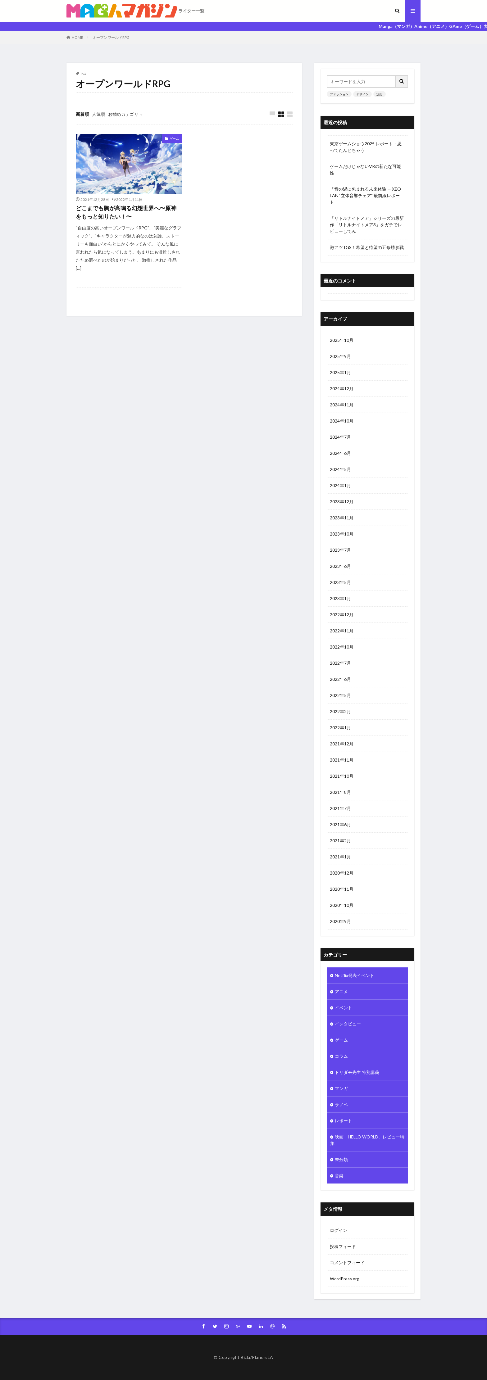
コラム (341, 1056)
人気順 (98, 114)
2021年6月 (340, 824)
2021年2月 (340, 840)
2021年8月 (340, 792)
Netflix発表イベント (354, 975)
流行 (379, 94)
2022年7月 (340, 663)
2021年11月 (341, 759)
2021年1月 (340, 856)
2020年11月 (341, 889)
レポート (343, 1120)
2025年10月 (341, 340)
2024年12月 (341, 388)
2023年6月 (340, 566)
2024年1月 (340, 485)
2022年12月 (341, 614)
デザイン (362, 94)
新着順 (82, 114)
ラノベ (341, 1104)
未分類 (341, 1159)
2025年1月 (340, 372)
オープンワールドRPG (111, 37)
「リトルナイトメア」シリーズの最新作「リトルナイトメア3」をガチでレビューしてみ (367, 224)
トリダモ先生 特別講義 (357, 1072)
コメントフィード (347, 1262)
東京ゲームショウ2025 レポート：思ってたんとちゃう (366, 147)
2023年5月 (340, 582)
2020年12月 (341, 873)
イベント (343, 1007)
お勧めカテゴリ (123, 114)
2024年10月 (341, 420)
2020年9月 (340, 921)
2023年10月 (341, 533)
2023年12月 (341, 501)
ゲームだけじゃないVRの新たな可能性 (365, 169)
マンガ (341, 1088)
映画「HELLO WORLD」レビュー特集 (367, 1140)
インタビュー (348, 1023)
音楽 (339, 1175)
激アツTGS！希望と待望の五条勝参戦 (367, 247)
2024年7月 (340, 437)
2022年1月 (340, 727)
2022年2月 (340, 711)
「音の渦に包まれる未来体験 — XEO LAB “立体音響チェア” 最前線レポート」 (365, 195)
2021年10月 (341, 776)
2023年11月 (341, 517)
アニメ (341, 991)
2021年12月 (341, 743)
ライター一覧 (191, 10)
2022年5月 (340, 695)
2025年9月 (340, 356)
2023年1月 (340, 598)
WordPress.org (344, 1278)
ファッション (339, 94)
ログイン (338, 1230)
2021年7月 (340, 808)
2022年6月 (340, 679)
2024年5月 (340, 469)
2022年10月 (341, 646)
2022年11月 (341, 630)
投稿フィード (343, 1246)
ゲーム (174, 138)
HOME (77, 37)
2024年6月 (340, 453)
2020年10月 (341, 905)
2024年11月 (341, 404)
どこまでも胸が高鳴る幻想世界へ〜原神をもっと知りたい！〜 (126, 212)
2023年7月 (340, 550)
